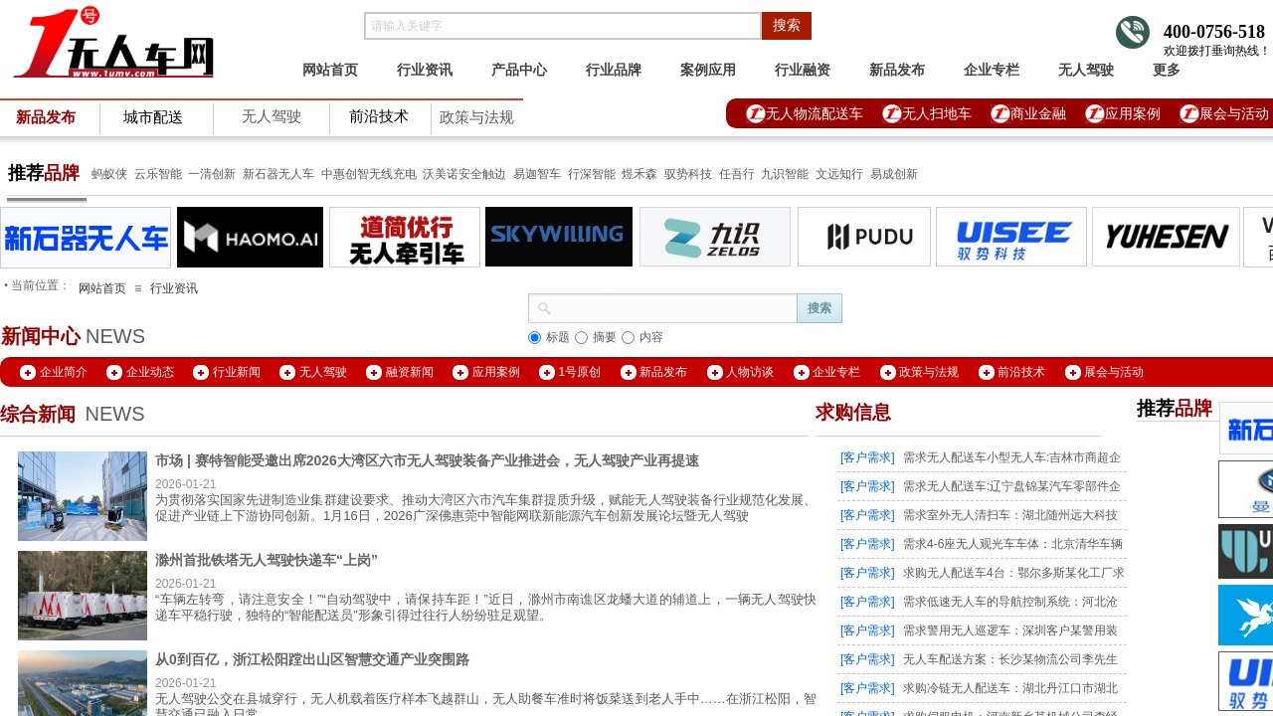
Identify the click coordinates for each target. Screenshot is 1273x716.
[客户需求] (867, 457)
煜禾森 (639, 174)
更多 (1167, 70)
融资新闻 (410, 372)
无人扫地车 (937, 113)
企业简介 (64, 372)
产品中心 (519, 70)
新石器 (259, 174)
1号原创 (580, 372)
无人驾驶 (271, 116)
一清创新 (212, 174)
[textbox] (563, 26)
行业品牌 (613, 70)
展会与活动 (1114, 372)
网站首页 (330, 70)
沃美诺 (440, 174)
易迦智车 (537, 174)
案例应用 (708, 70)
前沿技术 (1021, 372)
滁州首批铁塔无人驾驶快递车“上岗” (266, 560)
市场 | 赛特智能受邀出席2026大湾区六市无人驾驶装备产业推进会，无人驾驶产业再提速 (427, 460)
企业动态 (150, 372)
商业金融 (1038, 113)
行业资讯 (425, 70)
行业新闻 (237, 372)
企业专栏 (991, 70)
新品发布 (897, 70)
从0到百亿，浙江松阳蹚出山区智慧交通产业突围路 (312, 659)
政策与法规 (477, 117)
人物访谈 (750, 372)
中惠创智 (345, 174)
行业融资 (802, 70)
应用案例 (1133, 113)
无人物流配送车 (814, 113)
